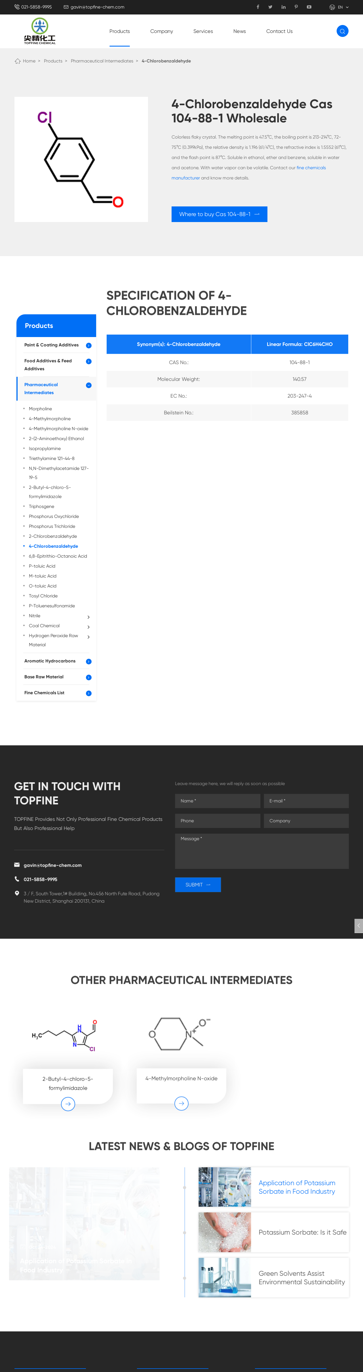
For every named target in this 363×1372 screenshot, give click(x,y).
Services (203, 31)
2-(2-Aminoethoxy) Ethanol (56, 438)
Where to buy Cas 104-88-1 (220, 214)
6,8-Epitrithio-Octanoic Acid (58, 556)
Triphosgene (41, 506)
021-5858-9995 (36, 7)
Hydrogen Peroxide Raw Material (59, 640)
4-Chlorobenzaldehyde (166, 61)
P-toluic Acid (42, 566)
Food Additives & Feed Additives (48, 364)
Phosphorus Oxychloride (54, 516)
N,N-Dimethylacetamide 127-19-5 (59, 473)
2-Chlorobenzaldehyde (53, 536)
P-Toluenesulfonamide (52, 605)
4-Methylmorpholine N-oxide (58, 428)
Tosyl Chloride (43, 596)
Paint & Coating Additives (51, 345)
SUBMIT (202, 885)
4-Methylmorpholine (50, 418)
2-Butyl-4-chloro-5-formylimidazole (50, 492)
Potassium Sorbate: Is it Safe (307, 1232)
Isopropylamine (45, 448)
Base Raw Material (44, 676)
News (239, 31)
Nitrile (59, 616)
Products (119, 31)
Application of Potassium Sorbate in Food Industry (77, 1265)
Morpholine (40, 408)
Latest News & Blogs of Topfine (181, 1150)
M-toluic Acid (42, 576)
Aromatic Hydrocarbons (49, 661)
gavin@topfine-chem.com (97, 7)
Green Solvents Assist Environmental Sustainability (306, 1277)
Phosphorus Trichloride (52, 526)
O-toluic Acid (42, 586)
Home (29, 61)
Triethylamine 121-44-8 (52, 458)
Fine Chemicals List (44, 692)
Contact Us (279, 31)
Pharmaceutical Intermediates (102, 61)
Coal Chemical (59, 626)
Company (161, 31)
